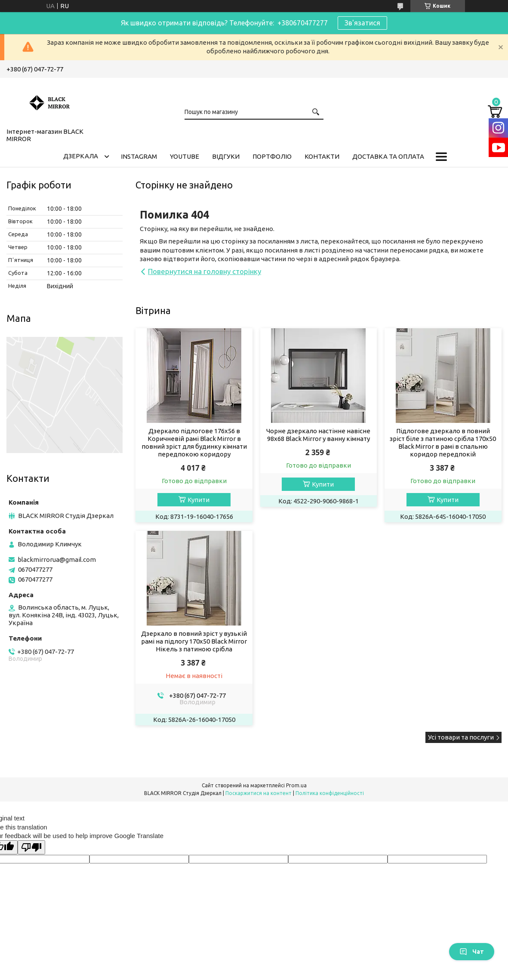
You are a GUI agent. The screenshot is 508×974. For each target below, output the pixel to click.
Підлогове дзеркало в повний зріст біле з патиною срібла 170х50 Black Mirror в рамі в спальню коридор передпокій (443, 442)
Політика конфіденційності (330, 793)
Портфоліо (272, 156)
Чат (471, 952)
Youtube (184, 156)
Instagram (139, 156)
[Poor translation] (31, 847)
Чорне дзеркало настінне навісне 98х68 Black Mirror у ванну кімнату (318, 434)
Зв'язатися (362, 23)
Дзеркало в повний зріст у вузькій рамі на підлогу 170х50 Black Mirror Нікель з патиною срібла (194, 641)
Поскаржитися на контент (258, 793)
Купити (198, 499)
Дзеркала (80, 156)
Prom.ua (296, 785)
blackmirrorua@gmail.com (57, 559)
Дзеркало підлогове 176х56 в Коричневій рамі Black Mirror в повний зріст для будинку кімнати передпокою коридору (194, 442)
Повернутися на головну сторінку (204, 271)
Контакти (322, 156)
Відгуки (226, 156)
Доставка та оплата (388, 156)
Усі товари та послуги (461, 737)
